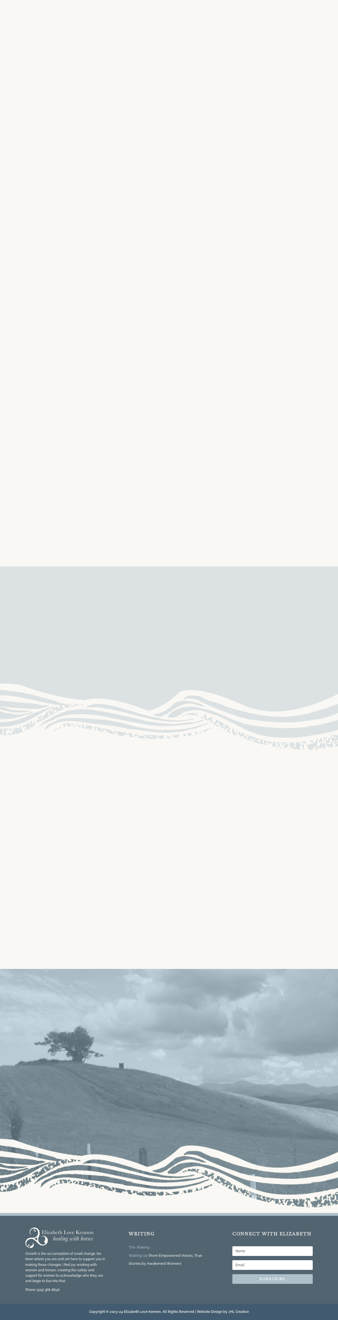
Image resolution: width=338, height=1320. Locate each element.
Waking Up (138, 1255)
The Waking (139, 1247)
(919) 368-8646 (48, 1290)
